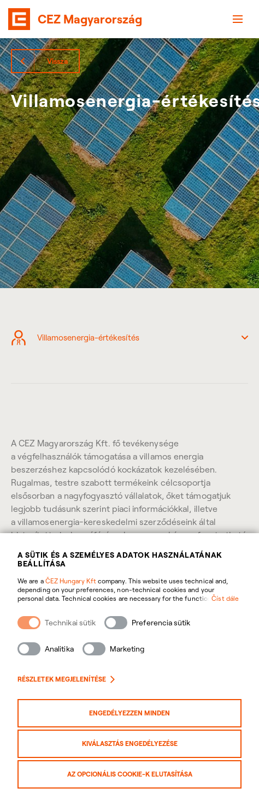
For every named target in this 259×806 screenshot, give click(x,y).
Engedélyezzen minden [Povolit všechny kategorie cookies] (129, 713)
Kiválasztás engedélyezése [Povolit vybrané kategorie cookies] (130, 743)
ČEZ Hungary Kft (70, 581)
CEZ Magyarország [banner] (90, 19)
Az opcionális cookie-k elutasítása (129, 774)
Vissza (57, 61)
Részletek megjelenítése (66, 679)
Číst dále (225, 598)
